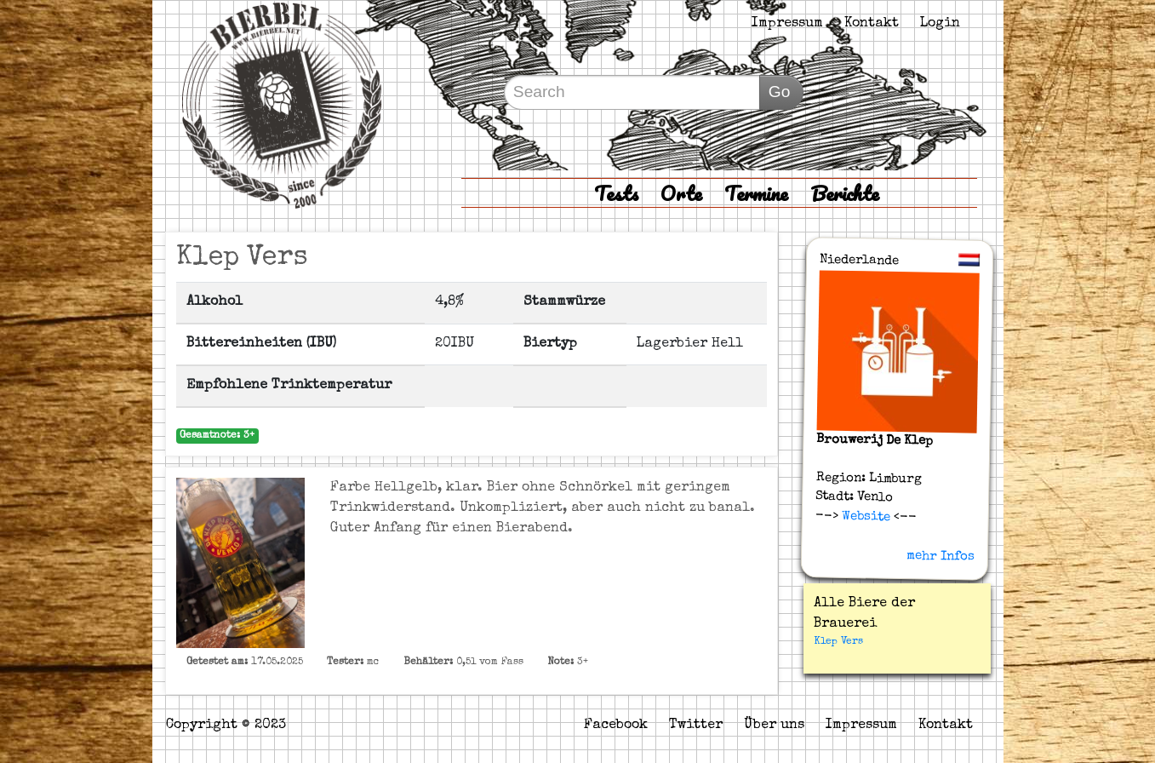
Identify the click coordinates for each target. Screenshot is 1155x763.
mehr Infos (940, 556)
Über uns (774, 725)
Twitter (696, 725)
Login (940, 24)
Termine (756, 192)
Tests (616, 192)
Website (863, 516)
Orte (681, 192)
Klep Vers (838, 642)
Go (780, 91)
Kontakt (871, 24)
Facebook (616, 725)
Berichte (844, 192)
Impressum (787, 24)
